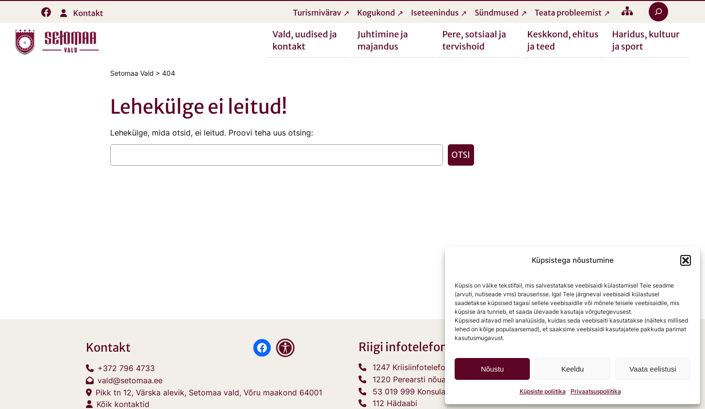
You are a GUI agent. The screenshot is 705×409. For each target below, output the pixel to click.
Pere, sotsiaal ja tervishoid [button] (475, 39)
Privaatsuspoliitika (596, 391)
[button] (685, 260)
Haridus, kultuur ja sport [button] (646, 39)
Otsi (461, 155)
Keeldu (572, 369)
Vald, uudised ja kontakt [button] (305, 39)
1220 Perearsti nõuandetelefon (429, 379)
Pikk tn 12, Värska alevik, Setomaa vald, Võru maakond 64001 (209, 392)
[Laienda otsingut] (658, 11)
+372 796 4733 (126, 368)
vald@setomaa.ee (130, 380)
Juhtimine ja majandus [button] (383, 39)
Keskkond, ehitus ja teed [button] (563, 39)
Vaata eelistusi (652, 369)
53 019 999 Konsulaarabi (418, 391)
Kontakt (88, 13)
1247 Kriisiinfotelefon (411, 367)
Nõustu (492, 369)
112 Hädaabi (395, 403)
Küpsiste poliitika (543, 391)
